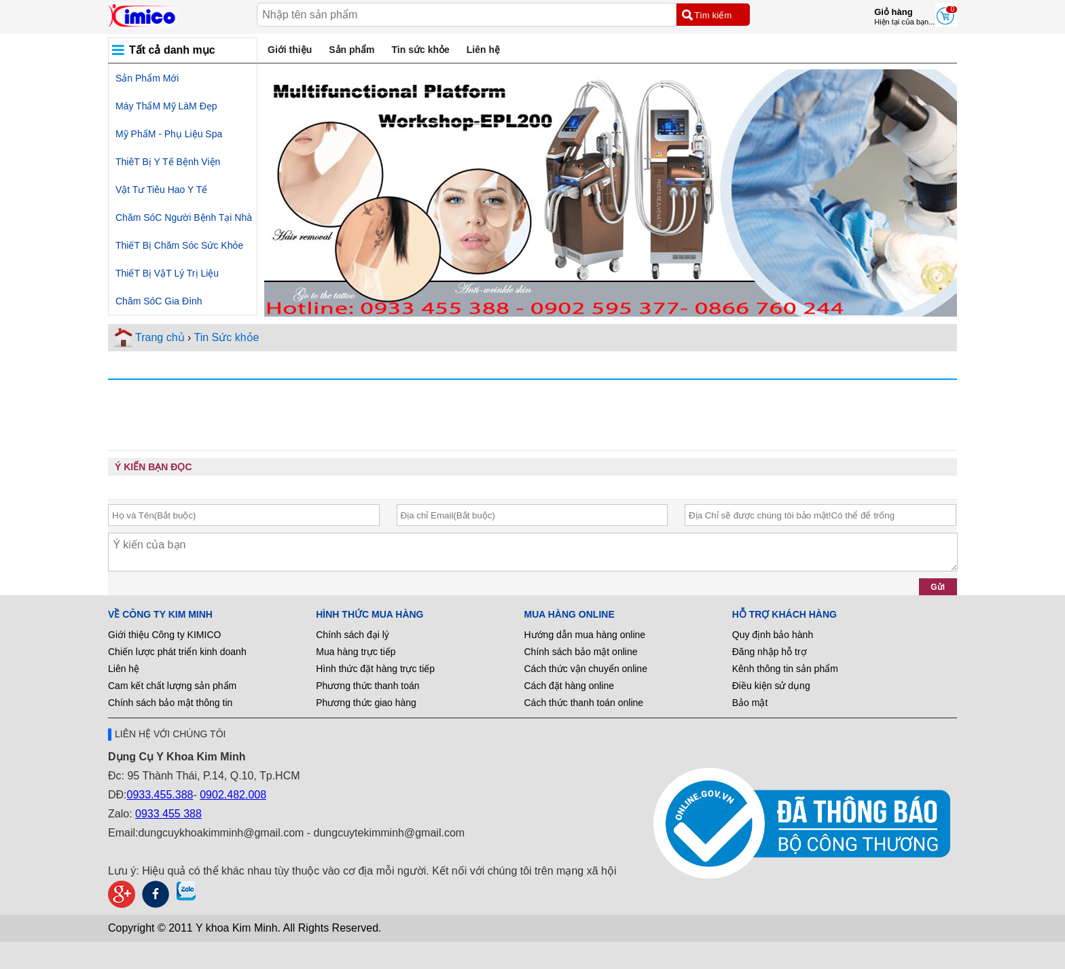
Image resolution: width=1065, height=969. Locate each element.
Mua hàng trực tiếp (355, 651)
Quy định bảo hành (772, 634)
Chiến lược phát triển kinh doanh (177, 651)
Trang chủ (160, 337)
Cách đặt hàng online (569, 685)
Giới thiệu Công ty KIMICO (164, 634)
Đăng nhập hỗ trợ (769, 651)
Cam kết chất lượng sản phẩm (172, 685)
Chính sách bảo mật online (581, 651)
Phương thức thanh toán (367, 685)
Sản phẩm (351, 49)
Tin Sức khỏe (226, 337)
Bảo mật (750, 702)
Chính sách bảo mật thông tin (170, 702)
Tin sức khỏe (421, 49)
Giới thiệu (290, 49)
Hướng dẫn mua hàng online (585, 634)
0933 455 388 (168, 814)
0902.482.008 (233, 794)
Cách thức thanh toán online (584, 702)
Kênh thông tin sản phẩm (785, 668)
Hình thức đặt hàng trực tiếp (375, 668)
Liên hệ (483, 49)
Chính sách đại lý (352, 634)
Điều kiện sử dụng (771, 685)
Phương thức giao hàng (366, 702)
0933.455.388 (160, 794)
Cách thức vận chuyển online (585, 668)
